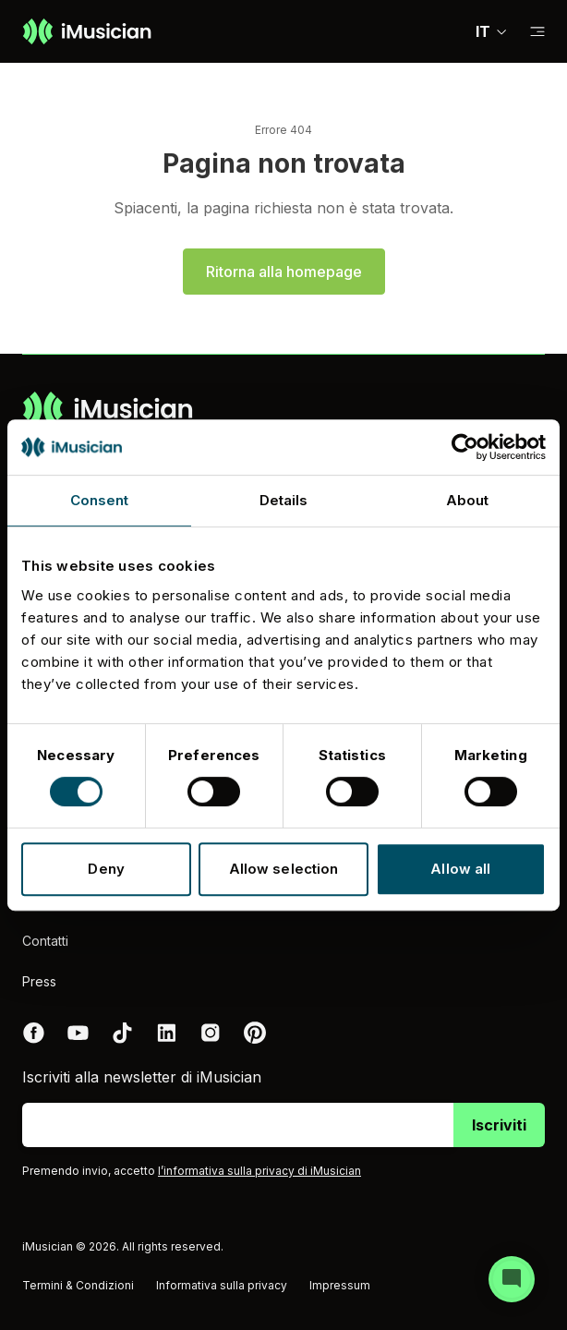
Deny (106, 868)
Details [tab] (283, 500)
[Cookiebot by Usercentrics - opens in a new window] (465, 447)
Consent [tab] (99, 500)
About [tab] (467, 500)
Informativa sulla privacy (221, 1285)
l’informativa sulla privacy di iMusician (259, 1171)
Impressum (339, 1285)
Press (39, 981)
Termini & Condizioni (78, 1285)
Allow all (460, 868)
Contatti (45, 941)
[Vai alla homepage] (86, 31)
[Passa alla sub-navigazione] (537, 32)
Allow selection (284, 868)
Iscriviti (499, 1125)
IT (492, 31)
